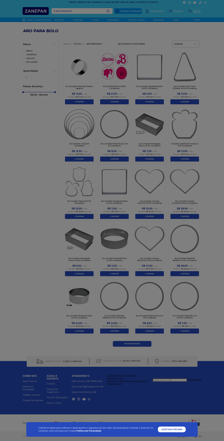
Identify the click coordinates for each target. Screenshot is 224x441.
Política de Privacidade (88, 431)
